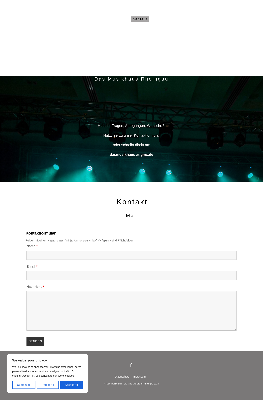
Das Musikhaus (66, 18)
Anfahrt (159, 18)
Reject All (48, 384)
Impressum (139, 376)
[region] (47, 373)
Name (32, 246)
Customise (24, 384)
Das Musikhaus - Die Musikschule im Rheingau (129, 383)
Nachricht (35, 287)
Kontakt (140, 18)
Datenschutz (122, 376)
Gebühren (119, 18)
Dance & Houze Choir (191, 18)
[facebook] (131, 364)
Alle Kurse (95, 18)
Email (31, 266)
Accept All (71, 384)
